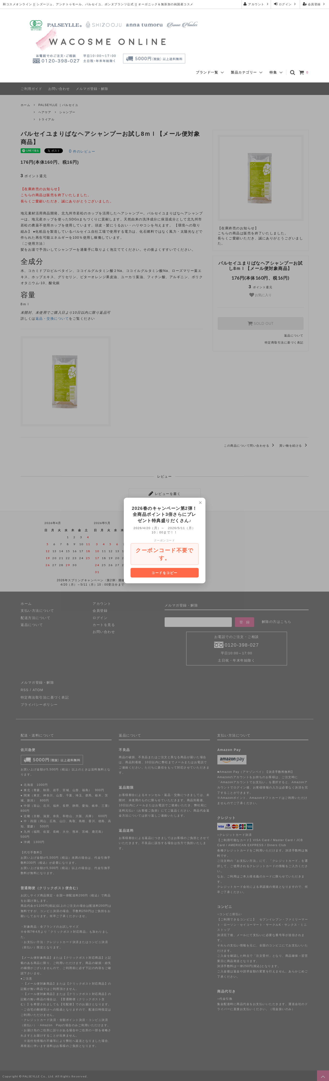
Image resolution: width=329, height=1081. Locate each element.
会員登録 (314, 4)
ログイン (285, 4)
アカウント (256, 4)
